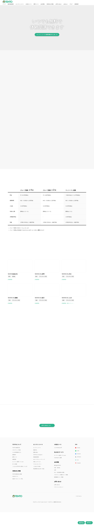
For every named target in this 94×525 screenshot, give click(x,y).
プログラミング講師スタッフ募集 (61, 474)
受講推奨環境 (36, 457)
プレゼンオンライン (37, 464)
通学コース (14, 457)
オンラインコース (37, 447)
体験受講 (14, 459)
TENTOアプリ (15, 476)
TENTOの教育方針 (16, 447)
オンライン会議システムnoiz (60, 455)
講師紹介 (14, 454)
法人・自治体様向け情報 (59, 472)
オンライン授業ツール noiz (17, 461)
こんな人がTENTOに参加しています (19, 466)
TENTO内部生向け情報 (17, 474)
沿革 (55, 470)
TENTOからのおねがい (38, 454)
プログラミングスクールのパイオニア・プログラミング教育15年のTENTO (47, 502)
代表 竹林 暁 (57, 467)
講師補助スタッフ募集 (58, 477)
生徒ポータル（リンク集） (17, 478)
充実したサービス (37, 461)
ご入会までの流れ (37, 466)
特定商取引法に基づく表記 (38, 468)
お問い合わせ (57, 484)
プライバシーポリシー (58, 487)
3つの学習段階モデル (16, 452)
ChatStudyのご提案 (58, 457)
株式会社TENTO (57, 465)
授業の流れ (35, 452)
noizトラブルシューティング (39, 459)
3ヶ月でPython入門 (58, 447)
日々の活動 (14, 464)
